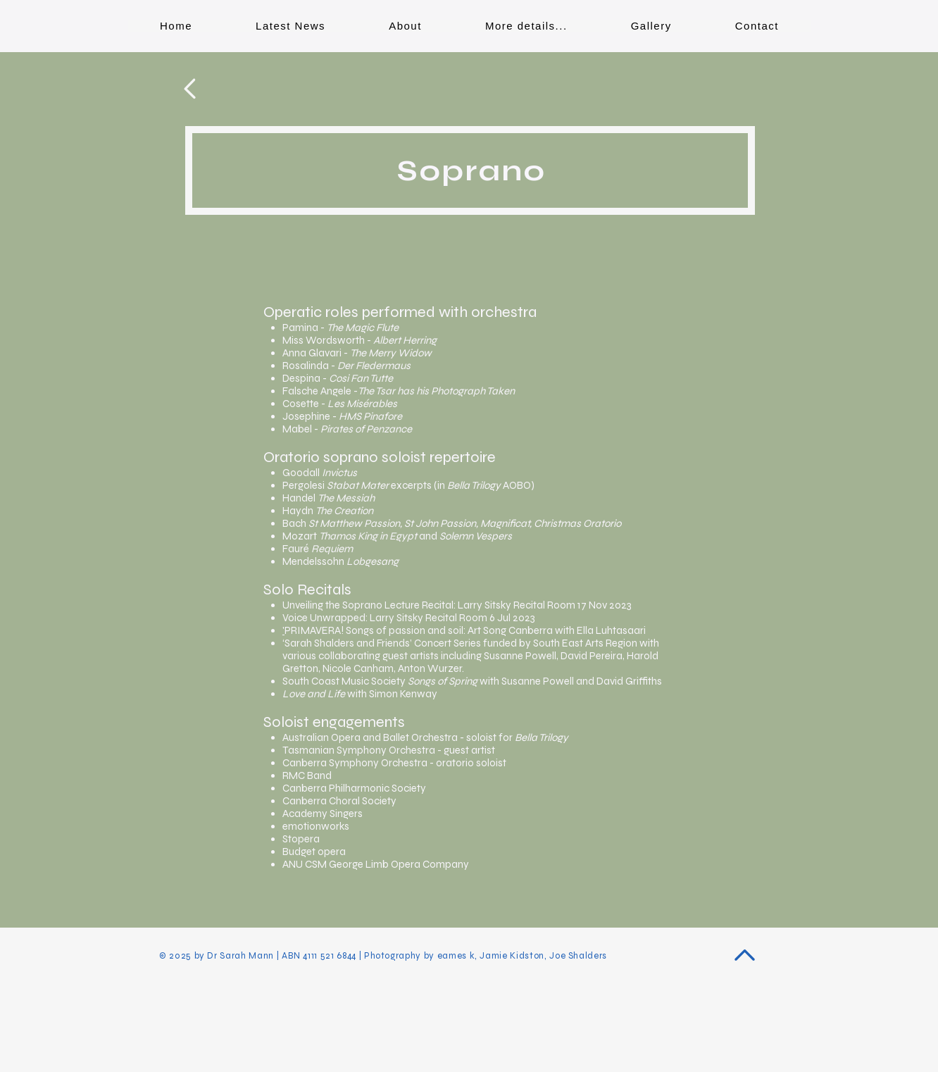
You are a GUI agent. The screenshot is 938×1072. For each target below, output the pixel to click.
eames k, (458, 955)
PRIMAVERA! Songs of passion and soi (372, 630)
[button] (526, 26)
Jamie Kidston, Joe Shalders (543, 955)
